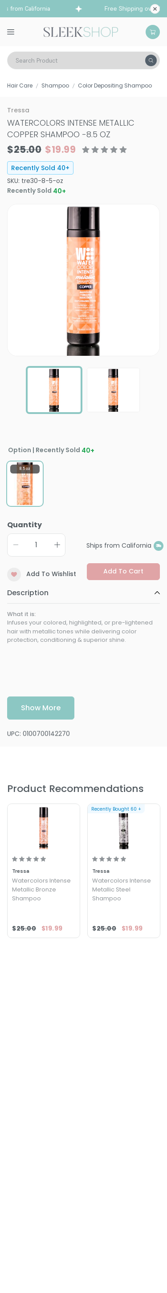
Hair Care (20, 85)
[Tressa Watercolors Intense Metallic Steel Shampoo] (124, 827)
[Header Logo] (81, 31)
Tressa (18, 110)
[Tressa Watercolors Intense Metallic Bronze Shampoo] (44, 827)
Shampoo (55, 85)
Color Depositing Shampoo (115, 85)
